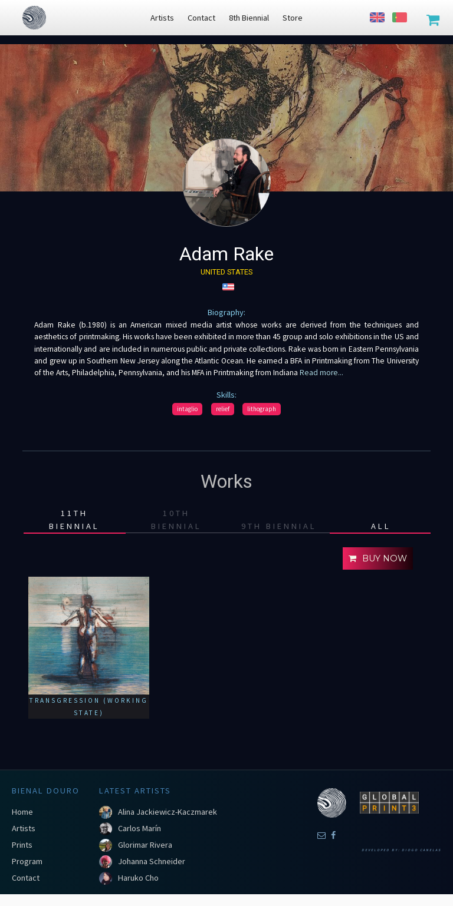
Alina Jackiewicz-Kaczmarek (167, 811)
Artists (23, 828)
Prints (22, 844)
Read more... (321, 373)
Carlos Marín (139, 828)
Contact (26, 877)
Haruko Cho (138, 877)
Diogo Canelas (421, 850)
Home (22, 811)
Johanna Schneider (151, 861)
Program (27, 861)
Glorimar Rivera (145, 844)
